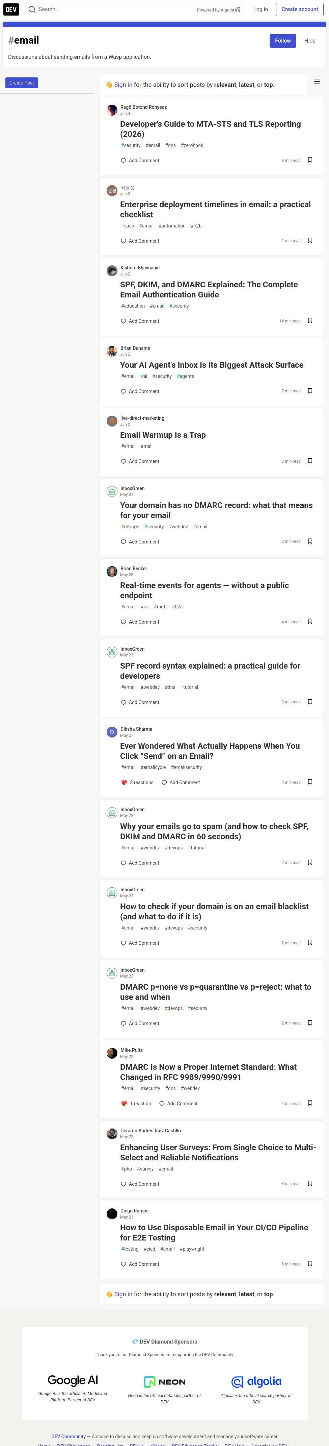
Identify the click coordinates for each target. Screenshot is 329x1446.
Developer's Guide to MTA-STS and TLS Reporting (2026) (210, 129)
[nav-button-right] (317, 81)
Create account (299, 9)
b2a (177, 606)
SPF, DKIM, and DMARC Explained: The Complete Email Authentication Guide (209, 289)
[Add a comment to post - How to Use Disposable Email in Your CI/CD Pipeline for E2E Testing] (140, 1264)
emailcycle (153, 767)
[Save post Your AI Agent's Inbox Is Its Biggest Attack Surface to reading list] (310, 391)
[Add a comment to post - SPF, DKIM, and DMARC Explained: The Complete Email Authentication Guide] (140, 321)
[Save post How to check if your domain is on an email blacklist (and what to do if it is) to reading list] (310, 943)
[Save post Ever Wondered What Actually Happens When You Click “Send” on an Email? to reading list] (310, 782)
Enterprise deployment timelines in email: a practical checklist (215, 209)
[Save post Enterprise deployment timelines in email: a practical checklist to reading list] (310, 241)
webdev (178, 526)
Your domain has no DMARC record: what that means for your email (216, 510)
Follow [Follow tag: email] (283, 41)
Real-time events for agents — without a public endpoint (204, 590)
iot (145, 606)
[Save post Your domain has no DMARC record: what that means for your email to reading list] (310, 542)
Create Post (21, 83)
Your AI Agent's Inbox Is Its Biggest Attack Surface (212, 365)
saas (127, 226)
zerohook (192, 145)
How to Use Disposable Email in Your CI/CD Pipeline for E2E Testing (214, 1233)
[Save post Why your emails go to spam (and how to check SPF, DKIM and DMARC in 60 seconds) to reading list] (310, 863)
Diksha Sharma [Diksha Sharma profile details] (136, 729)
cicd (149, 1249)
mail (147, 446)
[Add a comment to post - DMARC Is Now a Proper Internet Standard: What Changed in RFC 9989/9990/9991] (136, 1104)
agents (185, 376)
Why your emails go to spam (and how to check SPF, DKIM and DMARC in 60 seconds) (214, 831)
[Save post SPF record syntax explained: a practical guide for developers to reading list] (310, 702)
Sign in (123, 84)
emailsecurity (186, 767)
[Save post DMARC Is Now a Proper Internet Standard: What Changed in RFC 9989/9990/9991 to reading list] (310, 1103)
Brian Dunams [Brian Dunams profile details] (135, 348)
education (133, 306)
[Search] (32, 9)
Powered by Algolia (218, 10)
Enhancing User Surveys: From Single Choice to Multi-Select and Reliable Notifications (218, 1152)
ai (144, 376)
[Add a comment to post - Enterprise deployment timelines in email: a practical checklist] (140, 241)
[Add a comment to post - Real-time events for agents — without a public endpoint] (140, 622)
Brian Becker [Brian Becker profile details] (133, 568)
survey (145, 1169)
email (153, 145)
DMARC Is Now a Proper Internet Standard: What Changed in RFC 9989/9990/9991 (208, 1072)
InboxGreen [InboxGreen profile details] (132, 488)
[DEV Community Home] (11, 9)
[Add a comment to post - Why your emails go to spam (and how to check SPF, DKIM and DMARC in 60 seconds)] (140, 863)
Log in (260, 9)
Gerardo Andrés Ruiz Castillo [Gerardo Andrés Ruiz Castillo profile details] (150, 1130)
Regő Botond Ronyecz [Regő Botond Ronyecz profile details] (143, 107)
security (131, 145)
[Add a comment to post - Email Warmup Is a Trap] (140, 461)
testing (129, 1249)
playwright (192, 1249)
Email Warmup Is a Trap (163, 435)
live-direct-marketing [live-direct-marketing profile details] (142, 418)
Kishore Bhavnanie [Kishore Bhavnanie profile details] (140, 267)
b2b (196, 226)
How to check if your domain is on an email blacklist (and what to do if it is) (214, 911)
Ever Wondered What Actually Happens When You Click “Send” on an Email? (210, 751)
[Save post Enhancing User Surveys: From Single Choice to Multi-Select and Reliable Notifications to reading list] (310, 1184)
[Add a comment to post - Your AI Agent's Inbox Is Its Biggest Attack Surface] (140, 391)
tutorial (189, 687)
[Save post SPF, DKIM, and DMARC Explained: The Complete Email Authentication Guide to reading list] (310, 321)
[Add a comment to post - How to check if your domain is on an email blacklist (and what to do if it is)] (140, 943)
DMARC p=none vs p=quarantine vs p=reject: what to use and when (215, 992)
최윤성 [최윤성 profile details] (127, 187)
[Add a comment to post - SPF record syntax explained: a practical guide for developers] (140, 702)
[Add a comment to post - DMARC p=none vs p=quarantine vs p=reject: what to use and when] (140, 1023)
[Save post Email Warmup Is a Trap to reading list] (310, 461)
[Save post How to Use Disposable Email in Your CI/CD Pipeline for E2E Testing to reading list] (310, 1264)
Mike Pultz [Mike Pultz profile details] (131, 1050)
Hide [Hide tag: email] (310, 41)
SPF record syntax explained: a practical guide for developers (210, 671)
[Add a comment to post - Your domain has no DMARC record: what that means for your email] (140, 541)
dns (170, 145)
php (126, 1169)
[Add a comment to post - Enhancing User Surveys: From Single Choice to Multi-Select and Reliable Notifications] (140, 1184)
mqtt (160, 606)
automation (172, 226)
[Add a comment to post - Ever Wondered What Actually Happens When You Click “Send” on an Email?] (137, 782)
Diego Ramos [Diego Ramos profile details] (134, 1210)
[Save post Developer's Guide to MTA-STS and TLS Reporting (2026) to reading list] (310, 160)
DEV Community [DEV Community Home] (68, 1436)
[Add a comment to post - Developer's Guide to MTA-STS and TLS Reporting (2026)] (140, 160)
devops (130, 526)
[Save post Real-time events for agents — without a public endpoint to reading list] (310, 622)
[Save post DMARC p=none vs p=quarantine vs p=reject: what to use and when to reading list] (310, 1023)
